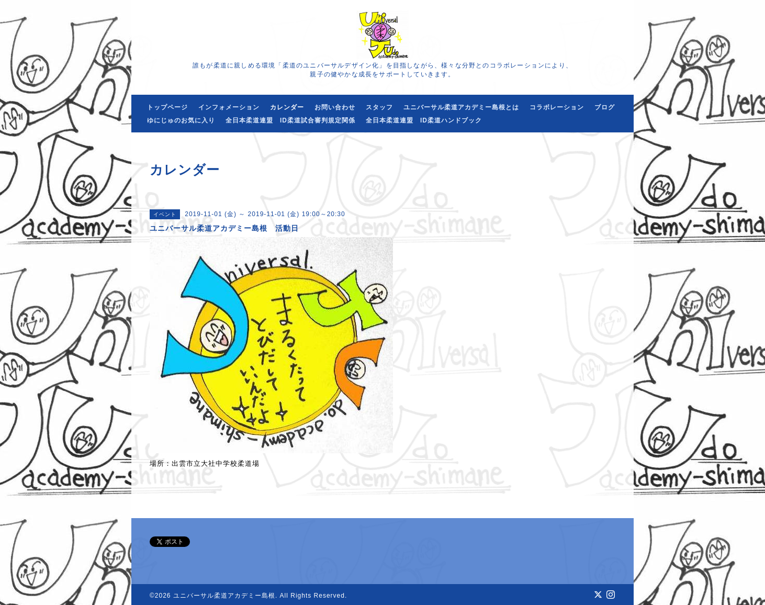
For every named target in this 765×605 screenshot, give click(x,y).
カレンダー (287, 107)
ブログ (604, 107)
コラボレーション (557, 107)
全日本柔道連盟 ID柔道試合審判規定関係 (290, 120)
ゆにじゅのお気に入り (181, 120)
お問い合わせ (334, 107)
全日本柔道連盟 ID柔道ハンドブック (424, 120)
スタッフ (379, 107)
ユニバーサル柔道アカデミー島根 (224, 595)
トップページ (167, 107)
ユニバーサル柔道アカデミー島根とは (461, 107)
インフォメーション (229, 107)
